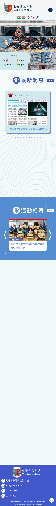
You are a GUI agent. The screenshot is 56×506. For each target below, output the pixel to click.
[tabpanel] (28, 112)
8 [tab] (35, 138)
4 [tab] (24, 138)
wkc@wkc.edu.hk (14, 485)
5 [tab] (26, 138)
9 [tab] (37, 138)
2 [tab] (18, 138)
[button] (5, 226)
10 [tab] (40, 138)
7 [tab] (32, 138)
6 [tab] (29, 138)
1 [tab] (15, 138)
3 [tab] (21, 138)
